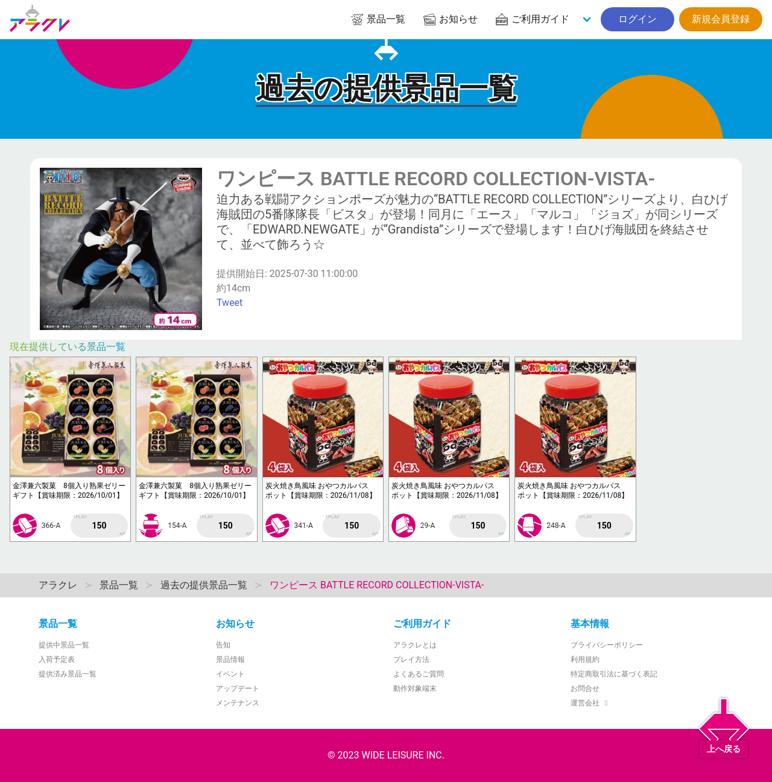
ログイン (637, 19)
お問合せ (585, 688)
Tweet (229, 302)
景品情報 (230, 659)
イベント (230, 674)
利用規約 (585, 659)
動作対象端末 (415, 688)
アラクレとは (415, 645)
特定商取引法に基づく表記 (614, 674)
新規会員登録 (721, 19)
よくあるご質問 (418, 674)
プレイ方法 (411, 659)
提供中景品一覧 (64, 645)
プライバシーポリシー (607, 645)
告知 (223, 645)
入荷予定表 (57, 659)
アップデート (237, 688)
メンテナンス (237, 703)
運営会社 (591, 703)
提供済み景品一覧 (67, 674)
